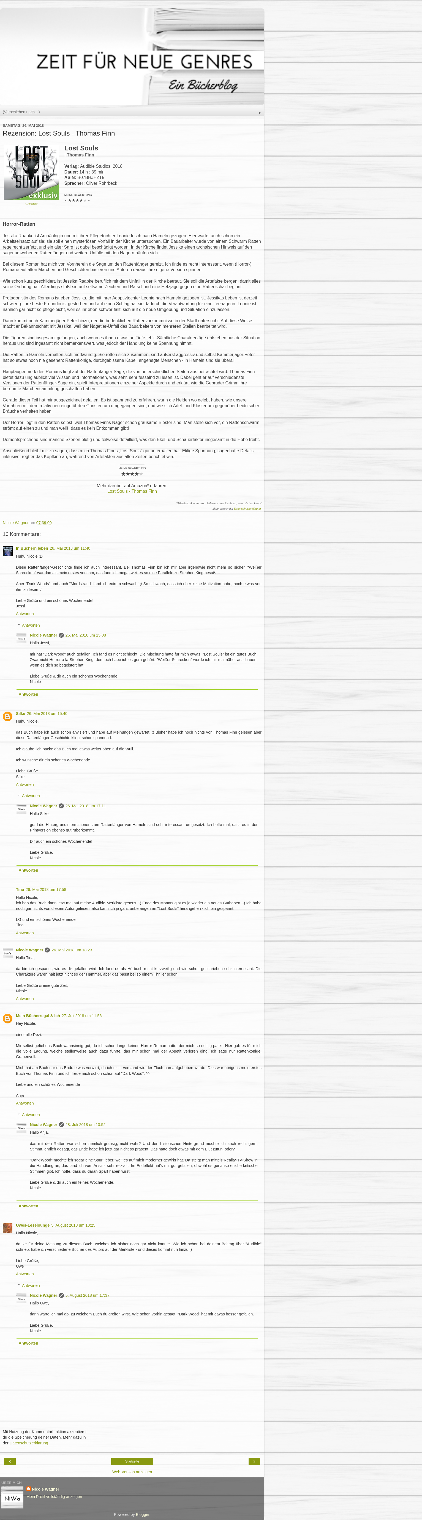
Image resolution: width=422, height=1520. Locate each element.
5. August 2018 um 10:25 (73, 1225)
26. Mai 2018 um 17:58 (46, 889)
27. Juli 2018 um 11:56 (82, 1016)
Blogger (142, 1514)
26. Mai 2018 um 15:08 (86, 635)
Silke (20, 713)
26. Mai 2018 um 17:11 (86, 806)
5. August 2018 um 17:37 (88, 1295)
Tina (20, 889)
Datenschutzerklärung (247, 508)
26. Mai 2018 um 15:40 (47, 713)
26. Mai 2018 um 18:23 (71, 950)
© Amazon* (31, 203)
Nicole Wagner (43, 635)
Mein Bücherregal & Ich (38, 1016)
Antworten (25, 614)
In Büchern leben (32, 548)
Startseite (132, 1461)
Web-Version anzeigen (132, 1472)
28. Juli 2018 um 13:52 (86, 1124)
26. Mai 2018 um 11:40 (70, 548)
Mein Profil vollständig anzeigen (54, 1496)
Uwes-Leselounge (33, 1225)
